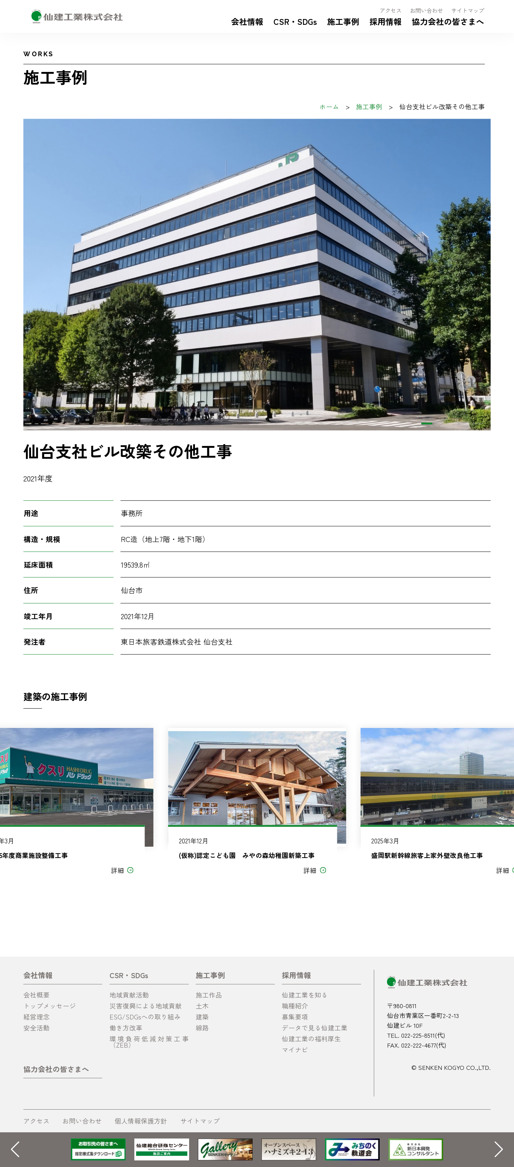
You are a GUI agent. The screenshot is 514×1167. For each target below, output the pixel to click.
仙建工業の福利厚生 (311, 1038)
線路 (202, 1027)
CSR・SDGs (295, 21)
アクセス (391, 10)
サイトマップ (467, 10)
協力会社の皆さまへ (448, 21)
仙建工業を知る (305, 994)
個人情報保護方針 (141, 1120)
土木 (202, 1005)
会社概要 (36, 994)
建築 (202, 1016)
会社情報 (247, 21)
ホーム (329, 106)
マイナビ (295, 1049)
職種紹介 (295, 1005)
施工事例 (343, 21)
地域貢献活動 (129, 994)
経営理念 (36, 1016)
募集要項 (295, 1016)
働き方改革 (126, 1027)
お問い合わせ (426, 10)
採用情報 (385, 21)
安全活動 (36, 1027)
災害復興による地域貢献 (146, 1005)
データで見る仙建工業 (315, 1027)
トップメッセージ (49, 1005)
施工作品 (209, 994)
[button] (426, 423)
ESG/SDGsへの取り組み (145, 1016)
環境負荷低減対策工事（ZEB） (149, 1042)
